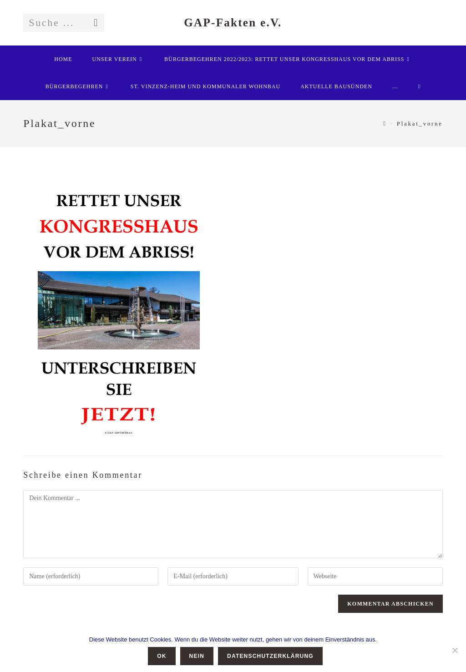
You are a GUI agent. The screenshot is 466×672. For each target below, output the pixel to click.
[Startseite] (384, 123)
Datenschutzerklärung (270, 656)
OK (161, 656)
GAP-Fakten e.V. (233, 22)
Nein (196, 656)
